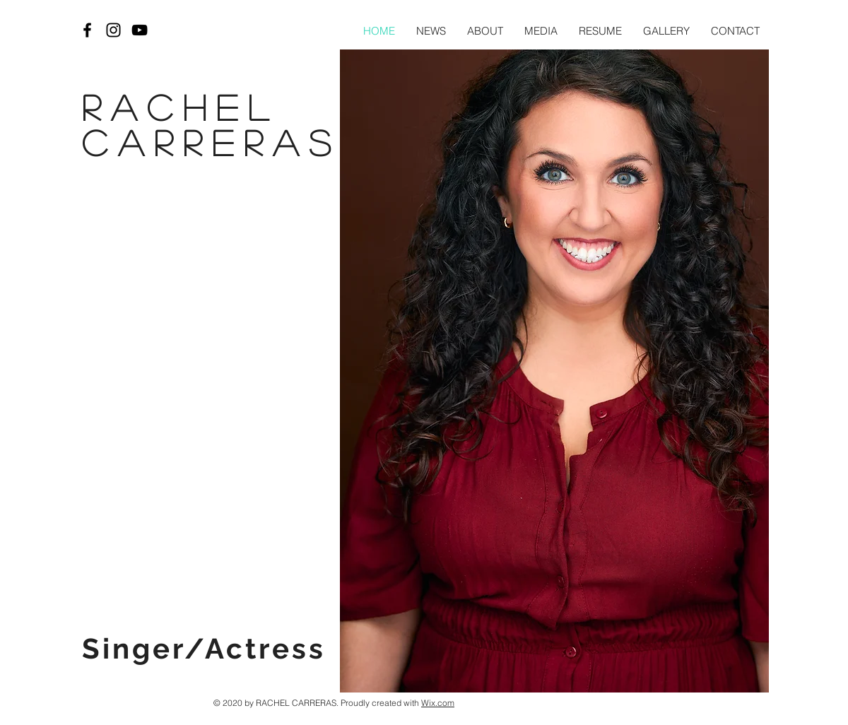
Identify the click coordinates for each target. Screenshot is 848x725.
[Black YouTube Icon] (139, 30)
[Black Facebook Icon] (87, 30)
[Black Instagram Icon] (113, 30)
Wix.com (437, 702)
